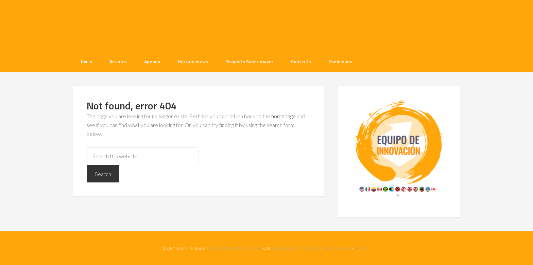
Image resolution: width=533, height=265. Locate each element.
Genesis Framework (295, 248)
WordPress (337, 248)
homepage (283, 116)
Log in (362, 248)
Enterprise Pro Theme (235, 248)
